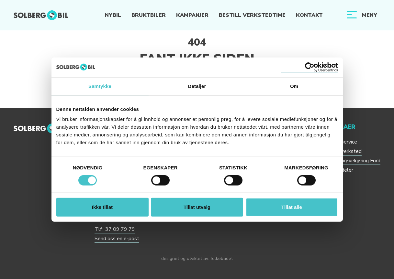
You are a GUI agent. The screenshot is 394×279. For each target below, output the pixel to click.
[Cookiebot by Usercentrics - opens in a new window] (309, 67)
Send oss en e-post (117, 238)
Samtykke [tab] (99, 86)
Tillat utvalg (197, 207)
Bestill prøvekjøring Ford (352, 160)
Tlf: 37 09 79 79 (115, 229)
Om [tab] (294, 86)
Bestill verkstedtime (252, 15)
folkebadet (221, 258)
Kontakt (309, 15)
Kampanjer (192, 15)
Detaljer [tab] (197, 86)
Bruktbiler (148, 15)
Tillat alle (291, 207)
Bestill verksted (343, 151)
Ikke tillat (102, 207)
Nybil (113, 15)
